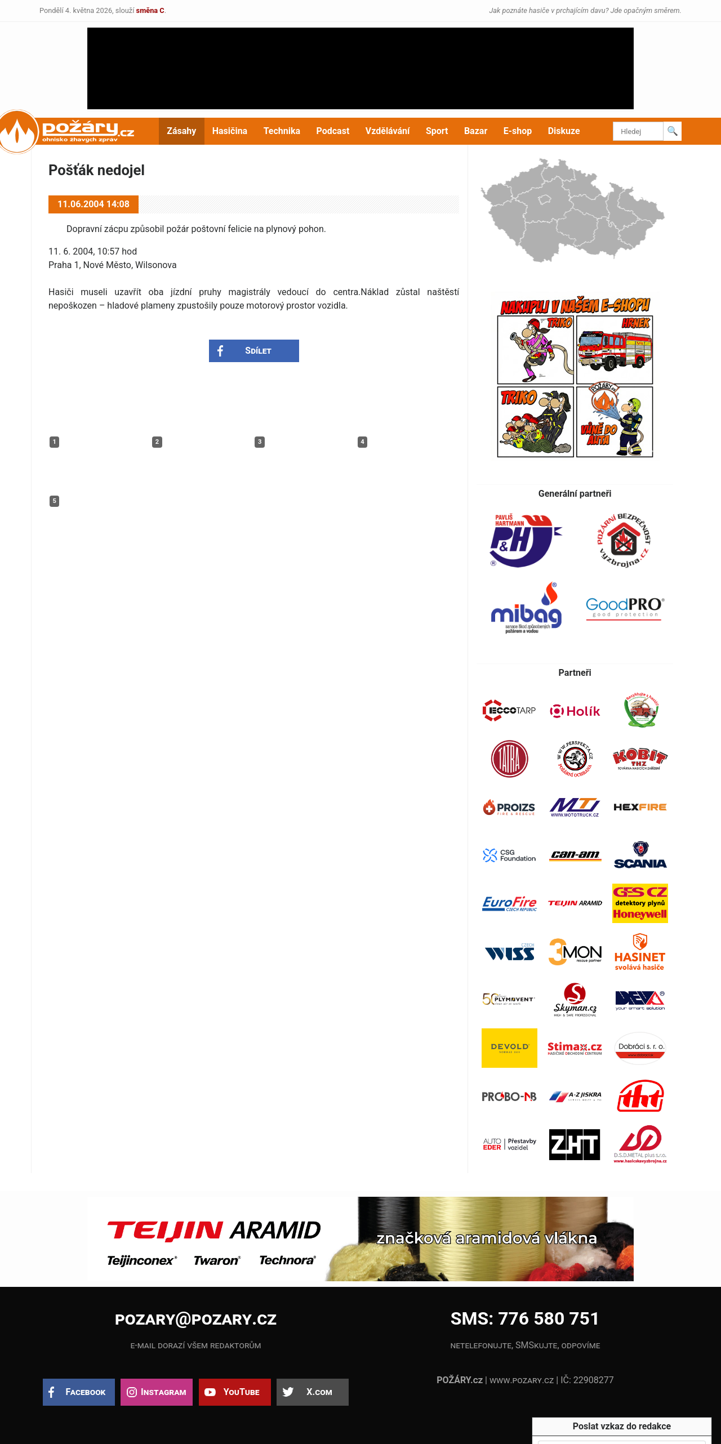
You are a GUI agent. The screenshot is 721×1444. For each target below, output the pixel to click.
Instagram (163, 1392)
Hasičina (229, 131)
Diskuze (564, 131)
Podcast (333, 131)
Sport (437, 131)
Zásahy (181, 131)
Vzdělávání (388, 131)
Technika (282, 131)
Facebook (86, 1392)
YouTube (242, 1392)
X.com (319, 1392)
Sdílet (258, 350)
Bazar (475, 131)
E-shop (518, 131)
